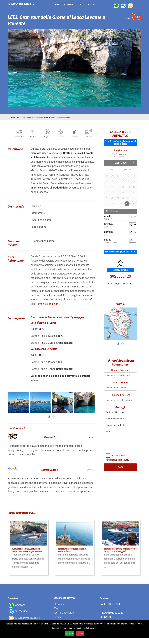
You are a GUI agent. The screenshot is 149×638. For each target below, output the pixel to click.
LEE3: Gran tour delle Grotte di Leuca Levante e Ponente (48, 118)
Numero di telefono (120, 395)
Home (56, 4)
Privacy (57, 617)
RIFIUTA (80, 633)
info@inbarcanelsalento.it (24, 618)
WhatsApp (16, 605)
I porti (81, 4)
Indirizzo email (120, 382)
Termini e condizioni (47, 303)
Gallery (92, 4)
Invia (120, 467)
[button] (49, 417)
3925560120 (120, 269)
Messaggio (120, 407)
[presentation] (122, 451)
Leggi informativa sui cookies (63, 628)
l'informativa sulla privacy (117, 460)
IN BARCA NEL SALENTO (21, 3)
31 (127, 203)
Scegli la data (120, 150)
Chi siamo (59, 604)
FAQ (56, 608)
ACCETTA (69, 633)
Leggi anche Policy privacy (86, 628)
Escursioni (21, 118)
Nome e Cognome (120, 370)
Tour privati (67, 4)
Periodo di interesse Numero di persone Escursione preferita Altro (120, 424)
